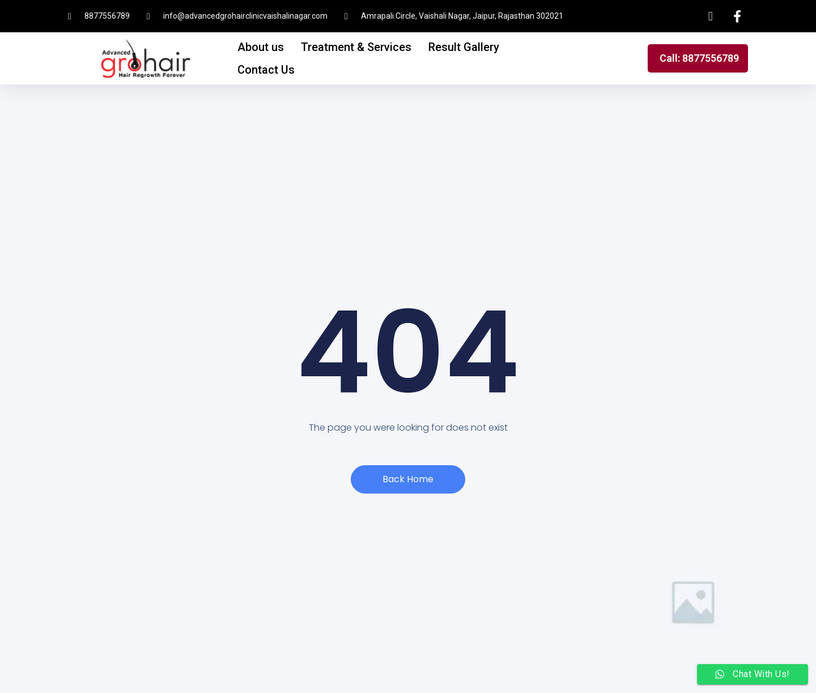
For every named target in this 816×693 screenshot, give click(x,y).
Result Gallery (463, 47)
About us (260, 47)
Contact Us (266, 69)
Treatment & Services (356, 47)
